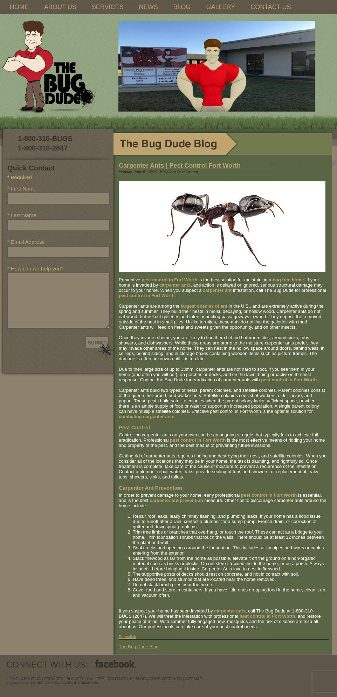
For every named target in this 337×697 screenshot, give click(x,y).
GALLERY (220, 7)
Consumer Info (165, 679)
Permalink (127, 637)
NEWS (148, 7)
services (53, 679)
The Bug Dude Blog (138, 646)
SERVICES (108, 7)
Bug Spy (75, 679)
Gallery (95, 679)
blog (140, 679)
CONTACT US (270, 7)
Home (12, 679)
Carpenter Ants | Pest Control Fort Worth (180, 165)
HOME (19, 7)
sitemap (193, 679)
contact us (120, 679)
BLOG (182, 7)
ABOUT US (60, 7)
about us (31, 679)
